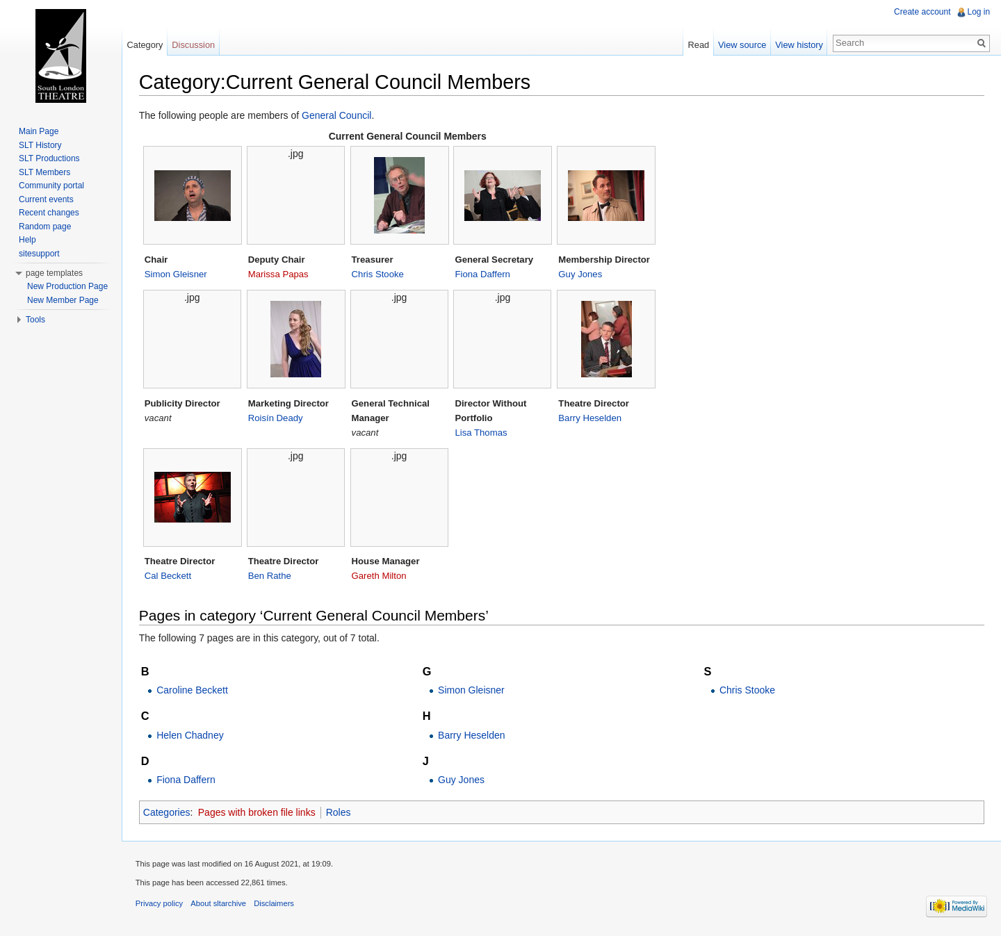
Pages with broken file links (257, 812)
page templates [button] (54, 273)
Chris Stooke (378, 274)
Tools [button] (35, 320)
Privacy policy (160, 904)
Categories (167, 812)
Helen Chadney (191, 735)
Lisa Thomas (482, 432)
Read (698, 45)
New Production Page (67, 286)
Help (27, 240)
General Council (337, 115)
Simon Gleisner (176, 274)
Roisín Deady (276, 418)
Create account (922, 12)
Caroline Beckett (193, 690)
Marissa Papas (279, 274)
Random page (45, 226)
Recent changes (49, 212)
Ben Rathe (270, 575)
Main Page (38, 131)
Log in (978, 12)
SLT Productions (49, 158)
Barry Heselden (591, 418)
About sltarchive (219, 904)
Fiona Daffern (483, 274)
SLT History (40, 145)
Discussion (193, 45)
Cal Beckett (168, 575)
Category (145, 45)
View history (799, 45)
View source (742, 45)
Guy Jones (581, 274)
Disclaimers (274, 904)
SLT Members (44, 172)
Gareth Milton (379, 575)
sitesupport (39, 253)
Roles (339, 812)
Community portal (51, 185)
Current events (46, 199)
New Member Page (63, 300)
